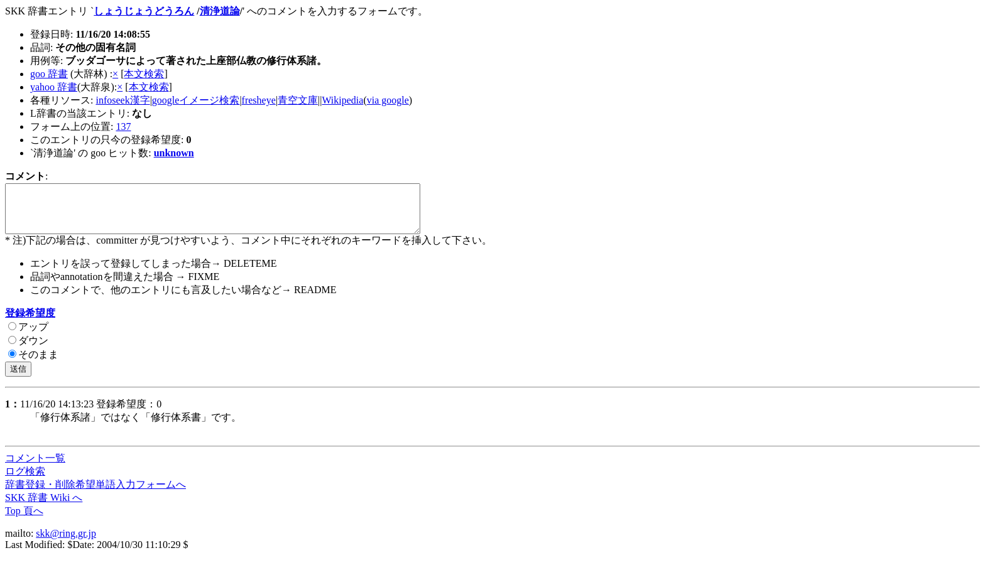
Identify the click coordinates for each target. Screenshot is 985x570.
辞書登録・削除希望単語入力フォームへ (95, 493)
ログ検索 (25, 480)
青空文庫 (298, 100)
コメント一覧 (35, 467)
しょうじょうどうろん (144, 11)
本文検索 (144, 73)
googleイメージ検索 (196, 100)
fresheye (259, 100)
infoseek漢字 (122, 100)
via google (388, 100)
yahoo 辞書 (53, 87)
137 (123, 126)
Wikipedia (342, 100)
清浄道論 (220, 11)
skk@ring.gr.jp (66, 542)
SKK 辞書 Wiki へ (43, 507)
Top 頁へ (24, 520)
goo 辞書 (49, 73)
